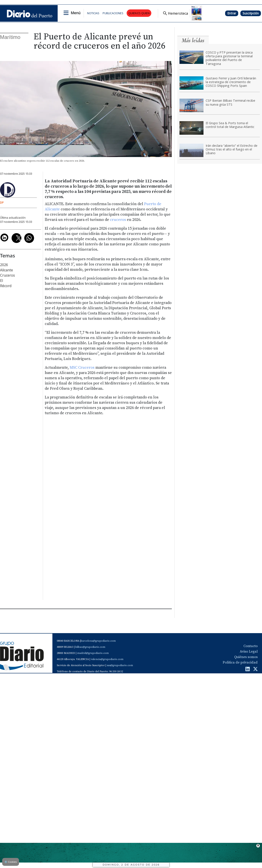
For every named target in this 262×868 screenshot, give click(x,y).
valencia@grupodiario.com (107, 659)
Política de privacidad (240, 662)
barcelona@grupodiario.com (98, 641)
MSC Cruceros (82, 367)
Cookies (10, 861)
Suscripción (251, 13)
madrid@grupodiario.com (93, 653)
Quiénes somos (246, 657)
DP (2, 202)
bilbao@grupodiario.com (90, 647)
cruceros (118, 219)
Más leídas (193, 40)
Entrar (231, 13)
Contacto (250, 646)
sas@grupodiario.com (120, 665)
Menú (75, 12)
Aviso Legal (249, 651)
